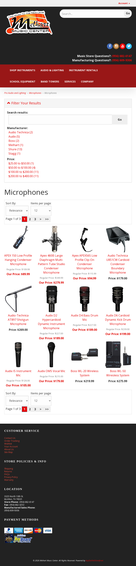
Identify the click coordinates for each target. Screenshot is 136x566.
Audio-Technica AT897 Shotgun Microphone (18, 319)
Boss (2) (13, 141)
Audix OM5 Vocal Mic (51, 371)
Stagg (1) (14, 153)
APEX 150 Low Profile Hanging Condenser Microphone (18, 260)
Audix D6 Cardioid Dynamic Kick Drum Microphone (118, 319)
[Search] (85, 14)
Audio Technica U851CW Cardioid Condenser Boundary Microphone (117, 264)
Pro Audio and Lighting (15, 92)
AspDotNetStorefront (94, 560)
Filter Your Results (24, 103)
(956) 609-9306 (122, 60)
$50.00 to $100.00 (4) (21, 168)
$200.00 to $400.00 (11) (23, 176)
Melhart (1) (15, 145)
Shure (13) (15, 149)
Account (124, 3)
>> (47, 219)
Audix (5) (14, 136)
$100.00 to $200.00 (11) (23, 172)
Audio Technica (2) (20, 132)
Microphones (35, 92)
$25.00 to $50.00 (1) (21, 163)
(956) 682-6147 (122, 56)
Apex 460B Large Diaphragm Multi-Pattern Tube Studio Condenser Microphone (51, 264)
